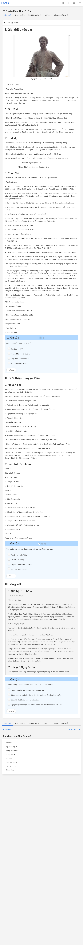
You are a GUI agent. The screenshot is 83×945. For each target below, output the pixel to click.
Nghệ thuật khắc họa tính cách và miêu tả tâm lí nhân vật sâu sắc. (36, 705)
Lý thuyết (7, 15)
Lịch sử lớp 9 (11, 766)
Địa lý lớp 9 (10, 770)
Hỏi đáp (47, 15)
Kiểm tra (11, 370)
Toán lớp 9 (10, 743)
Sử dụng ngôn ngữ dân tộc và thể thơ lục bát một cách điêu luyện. (36, 695)
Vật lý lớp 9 (10, 754)
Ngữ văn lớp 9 (11, 747)
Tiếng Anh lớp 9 (12, 750)
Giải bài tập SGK (34, 15)
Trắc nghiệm (20, 15)
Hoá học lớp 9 (11, 758)
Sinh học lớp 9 (11, 762)
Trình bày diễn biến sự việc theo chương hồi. (27, 690)
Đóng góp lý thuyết (60, 15)
